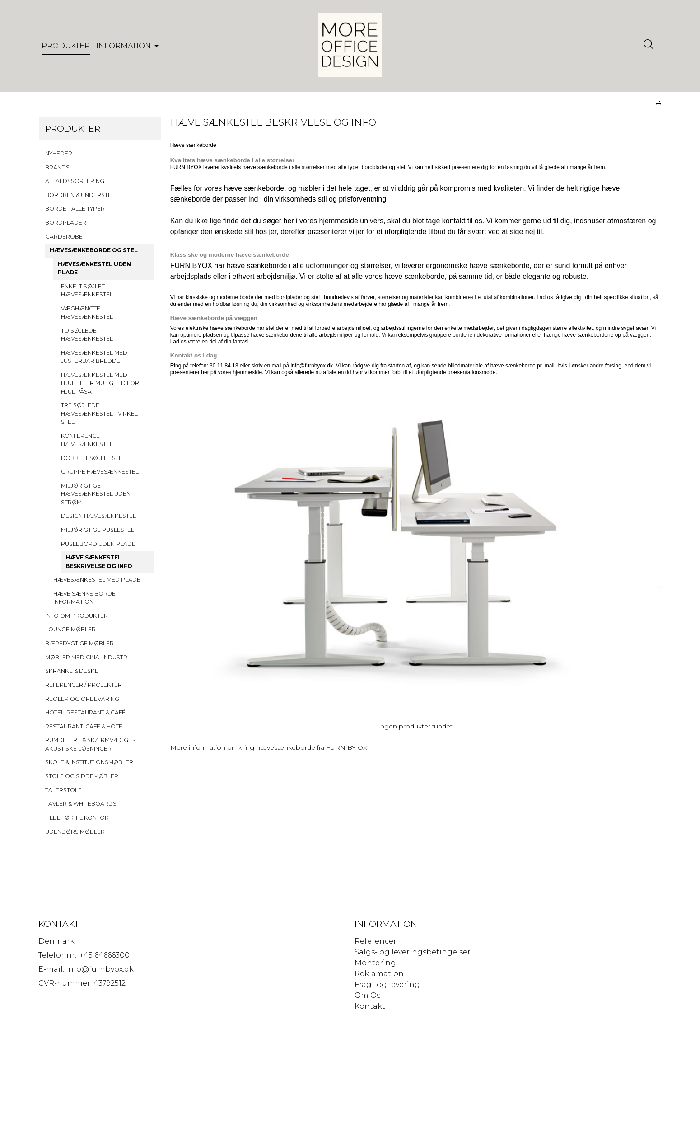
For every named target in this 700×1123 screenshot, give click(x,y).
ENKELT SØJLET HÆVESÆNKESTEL (87, 294)
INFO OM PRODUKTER (76, 619)
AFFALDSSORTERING (74, 185)
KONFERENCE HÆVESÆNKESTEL (87, 443)
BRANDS (57, 171)
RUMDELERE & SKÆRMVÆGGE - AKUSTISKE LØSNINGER (90, 748)
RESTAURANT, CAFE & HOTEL (85, 730)
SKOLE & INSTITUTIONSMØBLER (89, 766)
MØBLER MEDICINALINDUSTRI (87, 661)
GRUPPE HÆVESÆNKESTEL (100, 475)
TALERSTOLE (63, 793)
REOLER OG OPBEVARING (82, 702)
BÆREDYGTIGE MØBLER (79, 647)
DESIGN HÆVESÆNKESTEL (98, 520)
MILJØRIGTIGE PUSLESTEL (97, 533)
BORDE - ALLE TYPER (75, 212)
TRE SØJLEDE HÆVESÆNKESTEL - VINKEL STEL (99, 417)
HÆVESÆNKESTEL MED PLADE (96, 583)
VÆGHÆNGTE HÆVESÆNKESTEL (87, 316)
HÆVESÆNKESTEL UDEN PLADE (94, 271)
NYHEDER (58, 157)
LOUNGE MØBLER (70, 633)
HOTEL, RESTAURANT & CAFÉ (85, 716)
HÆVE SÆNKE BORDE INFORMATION (84, 601)
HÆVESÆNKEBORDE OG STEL (94, 254)
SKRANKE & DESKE (71, 675)
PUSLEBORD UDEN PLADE (98, 547)
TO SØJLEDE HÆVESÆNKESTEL (87, 338)
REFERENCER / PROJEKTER (83, 688)
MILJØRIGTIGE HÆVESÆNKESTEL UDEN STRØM (96, 497)
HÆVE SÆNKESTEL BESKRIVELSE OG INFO (98, 565)
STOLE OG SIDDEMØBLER (81, 780)
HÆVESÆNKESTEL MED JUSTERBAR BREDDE (94, 360)
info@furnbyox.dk (311, 369)
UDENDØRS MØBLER (75, 835)
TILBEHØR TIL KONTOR (77, 821)
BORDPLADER (65, 226)
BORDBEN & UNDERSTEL (80, 198)
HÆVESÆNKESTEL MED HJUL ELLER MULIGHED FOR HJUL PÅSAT (100, 387)
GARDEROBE (64, 240)
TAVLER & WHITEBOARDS (81, 807)
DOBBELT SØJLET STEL (93, 461)
